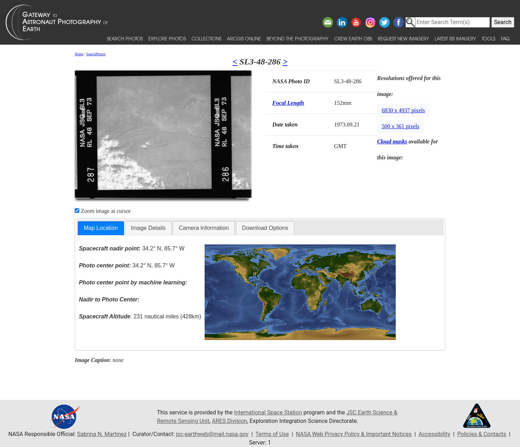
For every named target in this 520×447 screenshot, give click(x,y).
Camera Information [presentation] (204, 228)
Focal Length (288, 103)
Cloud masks (392, 141)
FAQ (505, 38)
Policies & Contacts (481, 434)
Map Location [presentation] (101, 228)
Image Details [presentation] (148, 228)
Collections (206, 38)
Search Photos (125, 38)
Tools (488, 38)
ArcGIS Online (244, 38)
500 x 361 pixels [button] (400, 126)
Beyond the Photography (297, 38)
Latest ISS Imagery (455, 38)
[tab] (101, 228)
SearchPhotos (95, 54)
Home (79, 54)
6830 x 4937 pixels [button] (403, 110)
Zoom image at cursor (103, 211)
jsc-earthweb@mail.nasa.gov (212, 434)
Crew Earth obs (353, 38)
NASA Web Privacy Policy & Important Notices (354, 434)
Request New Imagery (403, 38)
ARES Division (229, 421)
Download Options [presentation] (265, 228)
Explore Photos (167, 38)
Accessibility (435, 434)
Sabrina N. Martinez (102, 434)
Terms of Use (272, 434)
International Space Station (268, 412)
